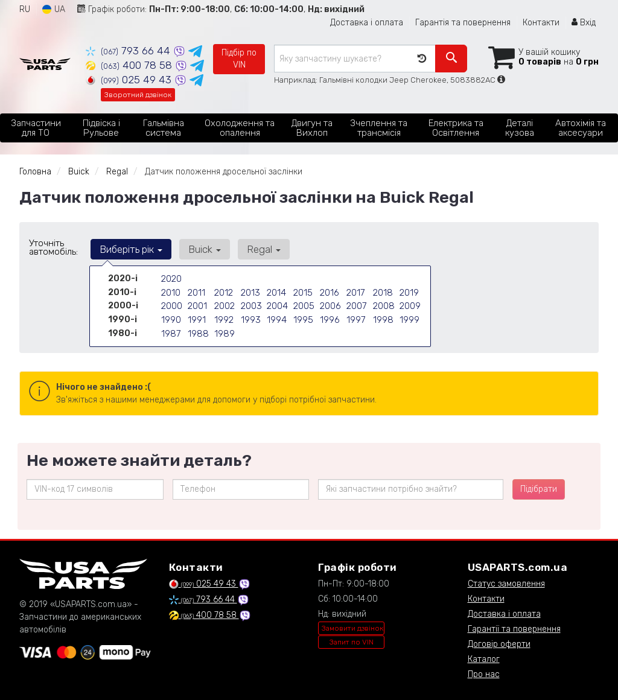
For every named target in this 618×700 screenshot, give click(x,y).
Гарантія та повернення (463, 23)
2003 (251, 304)
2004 (277, 304)
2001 (197, 304)
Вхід (584, 23)
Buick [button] (200, 249)
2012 (223, 291)
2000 (171, 304)
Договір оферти (499, 644)
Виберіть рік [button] (129, 249)
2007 (356, 304)
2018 (382, 291)
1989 (224, 329)
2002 (224, 304)
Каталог (484, 659)
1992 (223, 316)
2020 (171, 278)
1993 (250, 316)
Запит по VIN (352, 642)
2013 (250, 291)
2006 (330, 304)
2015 (302, 291)
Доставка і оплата (366, 23)
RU (24, 9)
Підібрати (538, 489)
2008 (383, 304)
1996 (329, 316)
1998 (382, 316)
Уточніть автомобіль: (53, 247)
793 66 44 (129, 51)
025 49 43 (130, 80)
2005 (303, 304)
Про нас (484, 674)
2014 (276, 291)
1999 (409, 316)
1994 (276, 316)
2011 (196, 291)
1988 (197, 329)
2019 (409, 291)
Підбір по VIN (238, 59)
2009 (410, 304)
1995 (302, 316)
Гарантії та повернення (514, 629)
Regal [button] (256, 249)
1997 (355, 316)
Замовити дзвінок (352, 628)
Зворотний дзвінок (137, 95)
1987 (170, 329)
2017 (355, 291)
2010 (170, 291)
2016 (329, 291)
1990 (170, 316)
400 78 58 (130, 65)
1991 (196, 316)
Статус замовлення (506, 584)
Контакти (541, 23)
